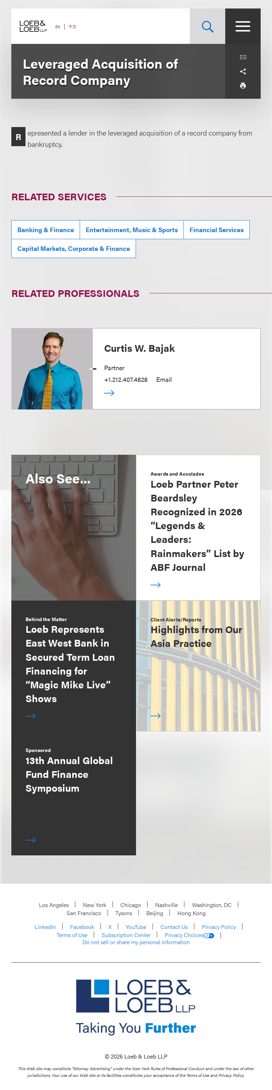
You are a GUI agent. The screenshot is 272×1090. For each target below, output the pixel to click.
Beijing (154, 913)
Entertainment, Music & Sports (132, 229)
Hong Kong (191, 913)
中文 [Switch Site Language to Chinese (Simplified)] (72, 26)
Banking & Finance (45, 229)
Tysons (123, 913)
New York (94, 905)
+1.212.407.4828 (126, 379)
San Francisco (84, 913)
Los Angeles (54, 905)
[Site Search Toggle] (207, 26)
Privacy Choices (189, 935)
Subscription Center (126, 935)
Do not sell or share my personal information (136, 942)
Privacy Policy (219, 927)
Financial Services (216, 229)
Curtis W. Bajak (139, 347)
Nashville (166, 905)
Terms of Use (72, 935)
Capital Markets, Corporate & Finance (73, 248)
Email (164, 379)
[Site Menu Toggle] (243, 26)
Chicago (130, 905)
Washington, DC (212, 905)
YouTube (136, 927)
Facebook (82, 927)
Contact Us (174, 927)
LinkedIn (45, 927)
